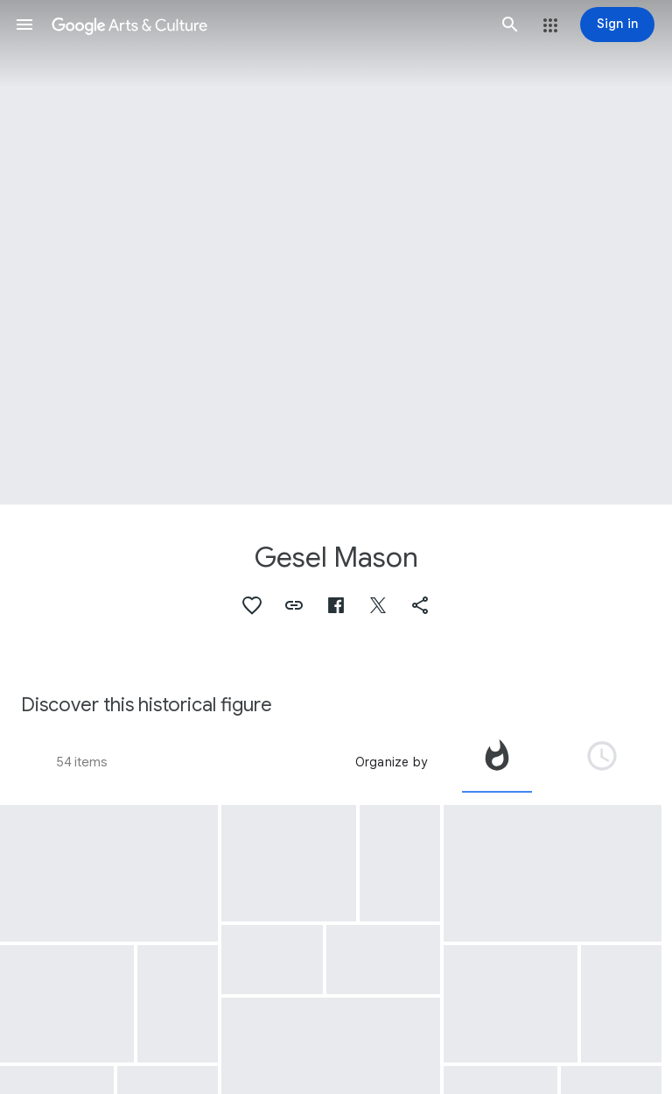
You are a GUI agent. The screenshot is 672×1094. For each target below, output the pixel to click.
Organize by (391, 762)
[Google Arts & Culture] (267, 24)
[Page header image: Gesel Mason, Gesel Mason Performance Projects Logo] (336, 252)
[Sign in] (617, 24)
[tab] (497, 762)
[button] (25, 25)
